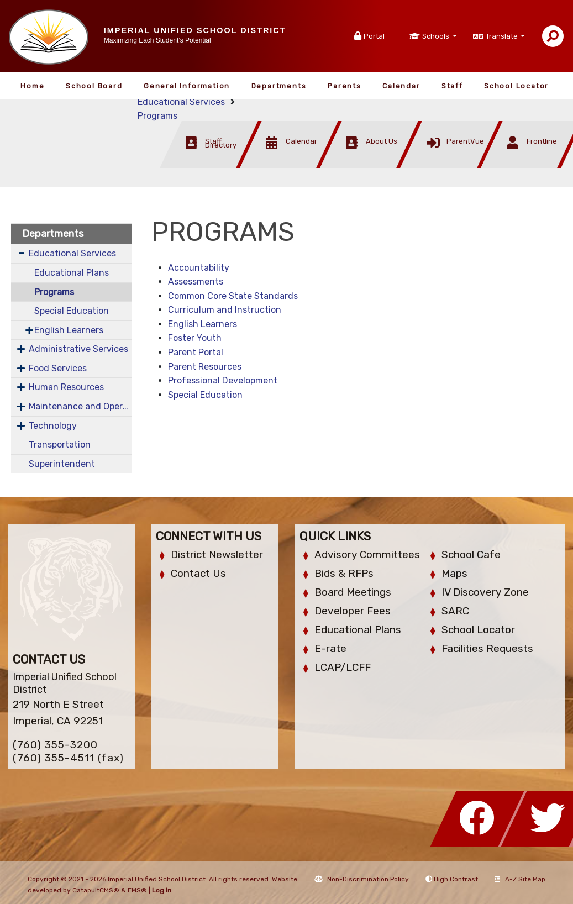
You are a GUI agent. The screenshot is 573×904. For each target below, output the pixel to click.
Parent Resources (204, 366)
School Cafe (471, 554)
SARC (455, 611)
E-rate (330, 648)
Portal (374, 36)
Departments (279, 86)
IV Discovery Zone (485, 592)
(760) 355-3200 (55, 744)
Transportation (60, 444)
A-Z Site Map (520, 879)
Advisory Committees (367, 554)
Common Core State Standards (233, 296)
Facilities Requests (487, 648)
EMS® (137, 890)
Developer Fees (352, 611)
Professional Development (222, 380)
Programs (157, 116)
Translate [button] (502, 36)
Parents (344, 86)
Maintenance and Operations (80, 406)
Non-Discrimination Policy (361, 879)
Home (32, 86)
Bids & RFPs (344, 573)
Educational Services (181, 102)
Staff (452, 86)
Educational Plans (71, 272)
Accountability (198, 267)
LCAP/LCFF (342, 667)
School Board (94, 86)
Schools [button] (436, 36)
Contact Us (198, 573)
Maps (454, 573)
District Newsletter (217, 554)
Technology (53, 426)
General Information (187, 86)
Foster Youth (195, 338)
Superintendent (62, 464)
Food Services (58, 368)
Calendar (401, 86)
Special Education (71, 311)
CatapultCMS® (95, 890)
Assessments (195, 281)
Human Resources (66, 387)
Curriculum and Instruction (224, 309)
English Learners (68, 330)
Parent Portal (195, 352)
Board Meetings (352, 592)
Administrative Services (78, 349)
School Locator (516, 86)
